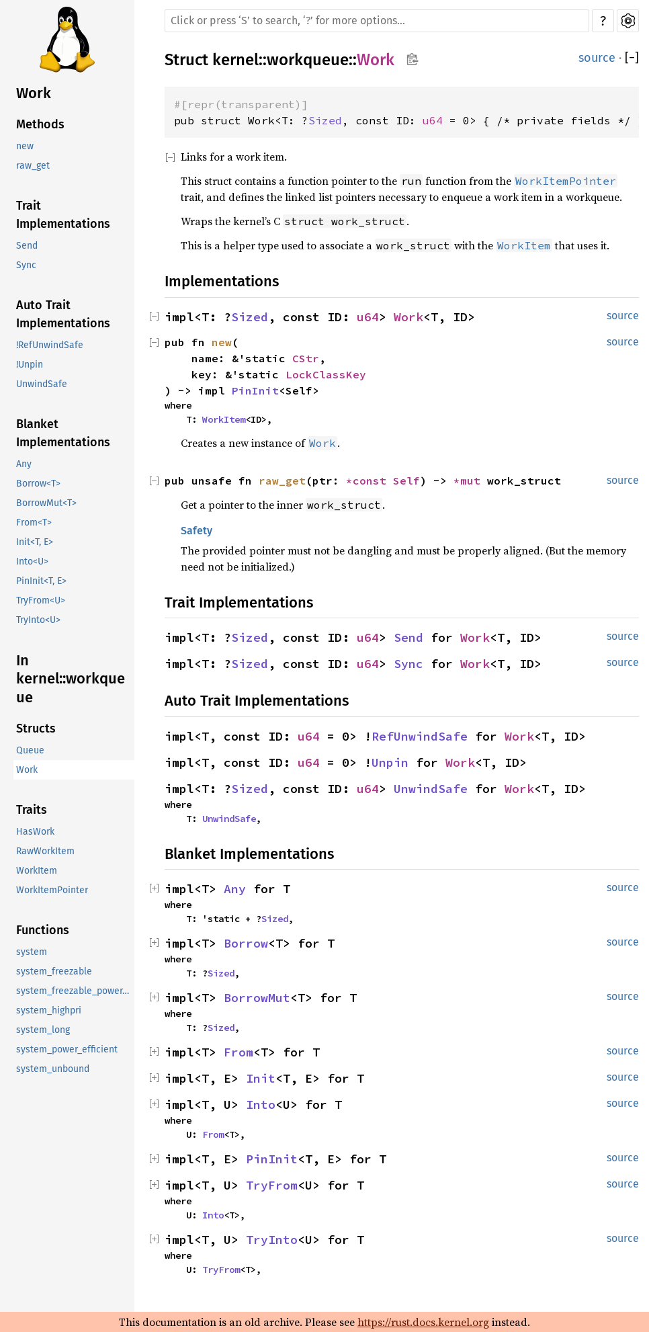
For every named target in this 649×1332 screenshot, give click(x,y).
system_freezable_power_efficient (75, 991)
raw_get (33, 165)
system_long (43, 1030)
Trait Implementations (63, 214)
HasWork (35, 831)
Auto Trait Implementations (63, 314)
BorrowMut (257, 997)
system (31, 952)
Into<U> (32, 561)
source (596, 57)
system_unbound (52, 1069)
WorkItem (36, 870)
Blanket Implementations (63, 433)
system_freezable (54, 971)
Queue (30, 750)
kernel (235, 59)
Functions (42, 930)
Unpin (390, 762)
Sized (325, 120)
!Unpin (29, 364)
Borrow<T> (38, 483)
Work (33, 93)
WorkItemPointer (52, 890)
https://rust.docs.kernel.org (423, 1322)
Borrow (246, 943)
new (25, 146)
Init (260, 1078)
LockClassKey (326, 374)
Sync (26, 265)
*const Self (383, 480)
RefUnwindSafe (420, 736)
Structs (36, 728)
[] (632, 58)
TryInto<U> (38, 620)
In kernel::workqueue (70, 678)
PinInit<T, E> (41, 581)
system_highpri (48, 1010)
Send (27, 245)
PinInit (255, 390)
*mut (470, 480)
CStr (305, 358)
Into (260, 1104)
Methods (40, 124)
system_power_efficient (67, 1049)
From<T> (34, 522)
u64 (433, 120)
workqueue (308, 59)
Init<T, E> (34, 542)
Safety (196, 530)
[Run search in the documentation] (377, 20)
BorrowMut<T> (46, 503)
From (238, 1052)
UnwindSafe (41, 384)
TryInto (272, 1239)
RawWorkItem (45, 851)
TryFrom (272, 1185)
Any (24, 464)
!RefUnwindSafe (49, 345)
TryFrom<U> (40, 600)
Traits (31, 809)
